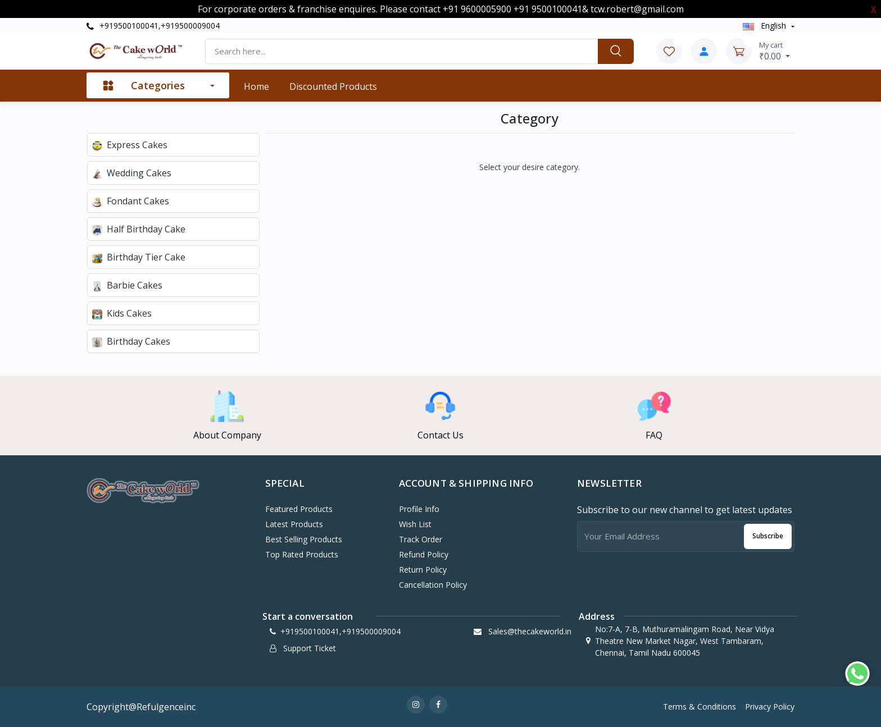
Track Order (420, 539)
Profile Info (419, 509)
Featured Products (299, 509)
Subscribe (767, 536)
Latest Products (294, 524)
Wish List (415, 524)
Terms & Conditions (699, 706)
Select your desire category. (529, 167)
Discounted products (333, 86)
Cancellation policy (433, 584)
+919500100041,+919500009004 (153, 25)
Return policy (423, 569)
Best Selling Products (303, 539)
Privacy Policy (769, 706)
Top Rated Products (301, 554)
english (765, 25)
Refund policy (423, 554)
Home (256, 86)
